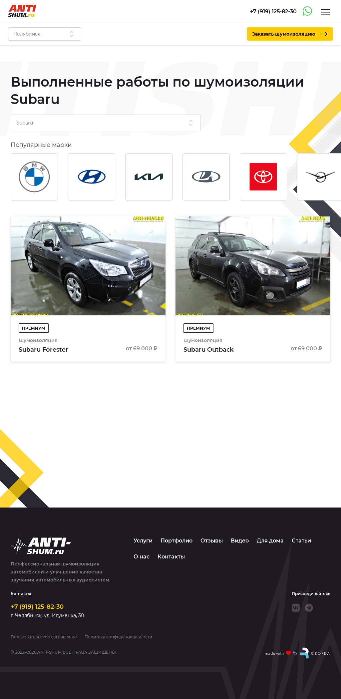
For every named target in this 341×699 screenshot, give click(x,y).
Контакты (171, 556)
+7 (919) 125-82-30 (37, 607)
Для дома (270, 540)
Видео (240, 540)
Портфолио (176, 540)
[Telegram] (309, 608)
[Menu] (325, 11)
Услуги (143, 540)
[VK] (296, 608)
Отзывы (211, 540)
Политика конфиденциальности (118, 637)
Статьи (301, 540)
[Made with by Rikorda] (297, 653)
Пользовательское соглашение (44, 637)
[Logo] (22, 11)
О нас (142, 556)
